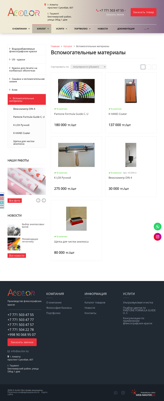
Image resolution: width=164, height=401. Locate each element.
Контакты (90, 313)
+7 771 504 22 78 (21, 329)
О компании (19, 28)
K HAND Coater (21, 133)
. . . (145, 28)
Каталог (41, 28)
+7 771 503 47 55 (111, 10)
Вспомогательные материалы (21, 99)
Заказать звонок (115, 14)
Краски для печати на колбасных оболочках (23, 69)
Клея (14, 89)
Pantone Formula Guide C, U (29, 116)
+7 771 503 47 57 (21, 324)
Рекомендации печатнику (30, 240)
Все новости (16, 255)
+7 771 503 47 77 (21, 319)
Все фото (14, 200)
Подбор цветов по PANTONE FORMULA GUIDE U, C (139, 310)
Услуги (60, 28)
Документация (125, 28)
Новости (103, 28)
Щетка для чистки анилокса (23, 142)
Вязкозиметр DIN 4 (24, 108)
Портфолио (80, 28)
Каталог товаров (95, 302)
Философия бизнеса (59, 307)
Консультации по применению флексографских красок (137, 321)
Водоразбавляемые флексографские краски (23, 50)
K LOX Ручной (21, 125)
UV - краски (18, 59)
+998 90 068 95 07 (22, 334)
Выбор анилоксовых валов (33, 225)
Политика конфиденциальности (23, 392)
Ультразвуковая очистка (138, 302)
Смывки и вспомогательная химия (27, 80)
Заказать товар (143, 12)
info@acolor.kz (20, 351)
